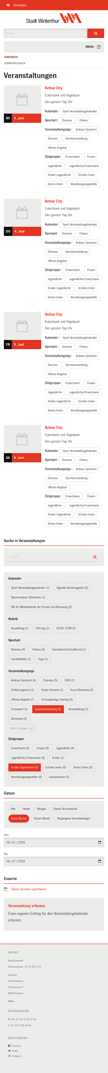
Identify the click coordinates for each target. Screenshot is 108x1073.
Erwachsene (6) (20, 748)
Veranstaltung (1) (78, 709)
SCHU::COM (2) (66, 628)
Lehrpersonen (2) (59, 777)
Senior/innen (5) (82, 767)
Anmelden (20, 5)
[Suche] (95, 33)
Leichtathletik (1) (21, 659)
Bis (6, 854)
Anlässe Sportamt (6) (23, 680)
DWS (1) (70, 680)
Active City (53, 88)
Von (6, 835)
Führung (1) (42, 628)
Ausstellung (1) (19, 628)
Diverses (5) (50, 680)
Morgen (41, 808)
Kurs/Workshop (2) (82, 690)
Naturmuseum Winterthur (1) (28, 597)
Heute (26, 808)
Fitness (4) (38, 649)
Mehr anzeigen (22, 729)
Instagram (15, 1056)
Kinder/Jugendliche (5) (24, 767)
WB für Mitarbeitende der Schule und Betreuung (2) (41, 607)
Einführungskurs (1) (22, 690)
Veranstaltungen (14, 63)
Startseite (11, 57)
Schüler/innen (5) (55, 767)
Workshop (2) (19, 718)
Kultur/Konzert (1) (52, 690)
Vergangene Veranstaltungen (73, 818)
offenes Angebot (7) (22, 699)
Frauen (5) (43, 748)
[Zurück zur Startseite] (54, 19)
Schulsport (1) (19, 709)
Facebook (15, 1046)
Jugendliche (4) (65, 748)
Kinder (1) (58, 757)
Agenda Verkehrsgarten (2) (72, 587)
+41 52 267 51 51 (32, 967)
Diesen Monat (42, 818)
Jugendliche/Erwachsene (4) (28, 757)
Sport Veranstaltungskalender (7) (30, 587)
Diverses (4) (18, 649)
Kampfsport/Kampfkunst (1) (69, 649)
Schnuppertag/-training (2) (57, 699)
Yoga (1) (43, 659)
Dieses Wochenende (65, 808)
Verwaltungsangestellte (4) (26, 777)
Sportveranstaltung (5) (48, 709)
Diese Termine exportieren (28, 889)
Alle (13, 808)
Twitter (14, 1051)
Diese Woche (18, 818)
